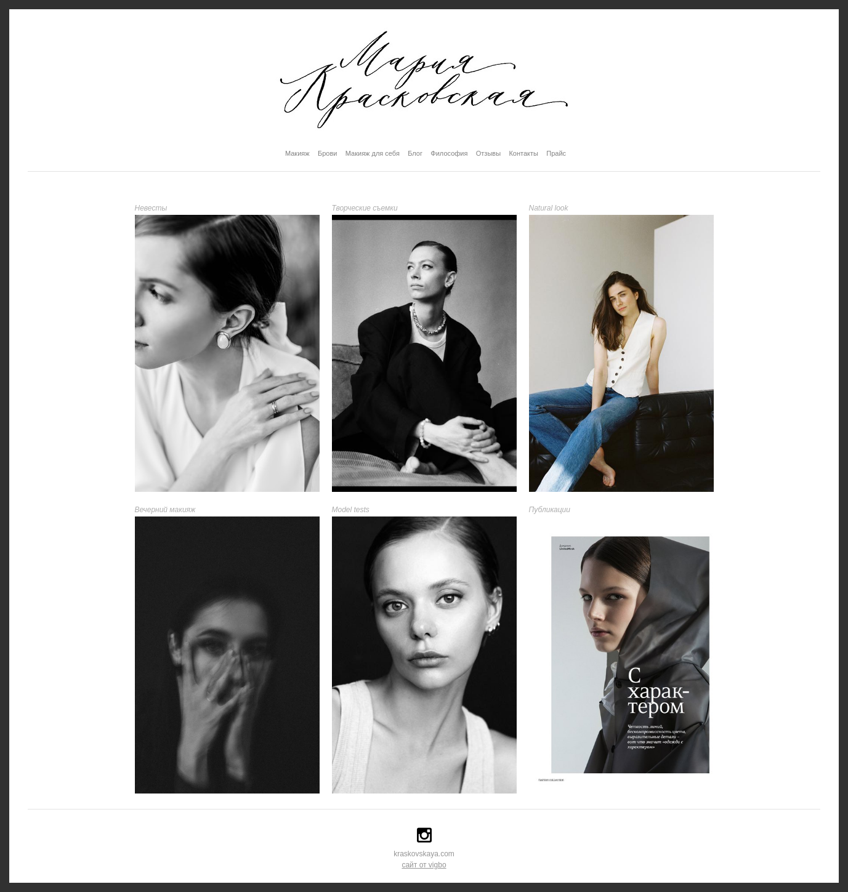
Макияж (297, 153)
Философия (448, 153)
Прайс (556, 153)
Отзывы (488, 153)
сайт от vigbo (424, 865)
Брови (327, 153)
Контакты (523, 153)
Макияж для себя (372, 153)
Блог (415, 153)
